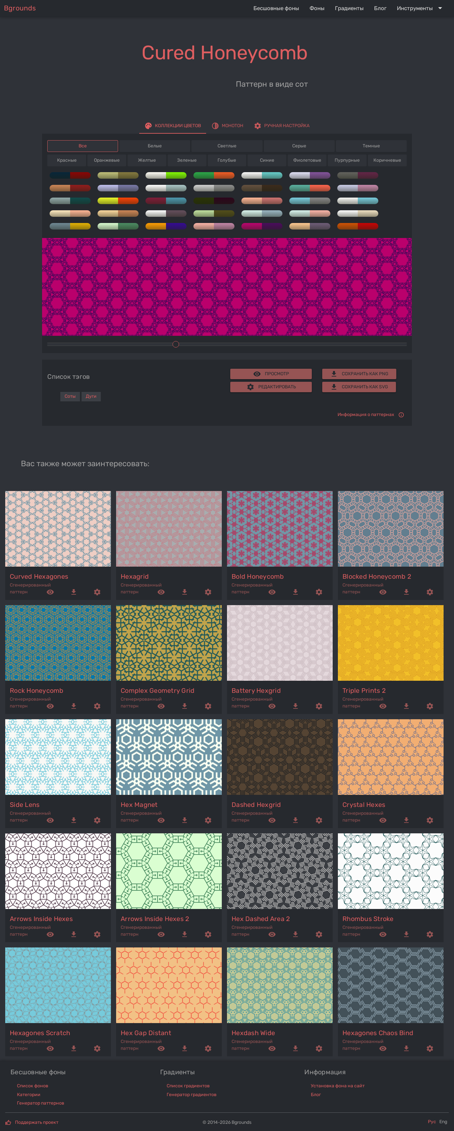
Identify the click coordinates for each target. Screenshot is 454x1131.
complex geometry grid (157, 690)
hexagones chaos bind (377, 1033)
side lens (24, 805)
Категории (28, 1094)
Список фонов (32, 1086)
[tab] (172, 126)
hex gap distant (146, 1033)
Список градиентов (188, 1086)
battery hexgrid (256, 690)
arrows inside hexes (41, 919)
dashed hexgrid (256, 805)
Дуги (91, 396)
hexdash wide (253, 1033)
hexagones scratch (40, 1033)
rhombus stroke (368, 919)
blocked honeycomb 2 (376, 576)
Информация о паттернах (366, 414)
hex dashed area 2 (261, 919)
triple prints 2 (364, 690)
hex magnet (139, 805)
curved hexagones (39, 576)
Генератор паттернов (40, 1103)
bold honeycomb (258, 576)
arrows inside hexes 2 (155, 919)
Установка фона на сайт (338, 1086)
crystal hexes (363, 805)
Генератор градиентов (192, 1094)
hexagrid (135, 576)
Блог (316, 1094)
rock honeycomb (37, 690)
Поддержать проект (36, 1122)
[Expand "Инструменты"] (421, 8)
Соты (70, 396)
